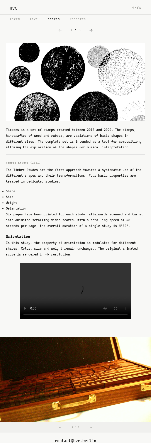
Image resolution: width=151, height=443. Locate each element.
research (78, 19)
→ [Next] (91, 427)
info (136, 8)
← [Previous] (60, 427)
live (34, 19)
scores (54, 19)
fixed (15, 19)
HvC (13, 8)
